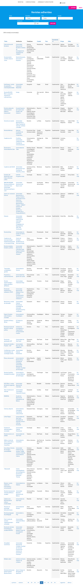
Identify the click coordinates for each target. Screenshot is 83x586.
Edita (69, 41)
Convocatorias (30, 2)
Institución (19, 21)
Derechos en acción (9, 121)
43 (45, 582)
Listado (73, 7)
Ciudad (59, 15)
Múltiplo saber (7, 559)
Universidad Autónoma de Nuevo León (19, 184)
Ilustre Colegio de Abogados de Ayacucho (20, 571)
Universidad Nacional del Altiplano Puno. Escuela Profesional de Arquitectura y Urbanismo (20, 293)
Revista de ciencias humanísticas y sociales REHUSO (9, 528)
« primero (13, 582)
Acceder (62, 3)
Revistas (20, 2)
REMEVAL (6, 396)
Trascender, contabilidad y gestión (7, 270)
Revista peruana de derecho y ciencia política (9, 328)
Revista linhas (7, 232)
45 (51, 582)
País (43, 15)
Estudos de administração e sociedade (8, 429)
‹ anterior (20, 582)
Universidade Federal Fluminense (19, 352)
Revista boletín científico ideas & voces (8, 59)
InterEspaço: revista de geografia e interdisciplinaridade (9, 86)
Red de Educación (20, 57)
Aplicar (52, 23)
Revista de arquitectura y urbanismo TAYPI (8, 290)
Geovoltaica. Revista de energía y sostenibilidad (9, 449)
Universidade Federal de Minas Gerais (20, 521)
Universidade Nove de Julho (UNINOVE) (19, 345)
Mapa (80, 7)
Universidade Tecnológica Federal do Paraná (20, 391)
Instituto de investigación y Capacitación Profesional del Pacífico (20, 330)
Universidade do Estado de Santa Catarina (20, 233)
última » (70, 582)
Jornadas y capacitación (45, 2)
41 (38, 582)
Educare (6, 216)
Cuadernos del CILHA (9, 167)
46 (55, 582)
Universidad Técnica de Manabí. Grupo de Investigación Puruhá (20, 530)
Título (10, 15)
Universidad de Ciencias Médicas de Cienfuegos (20, 374)
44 (48, 582)
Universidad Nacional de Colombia (19, 248)
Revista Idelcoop (8, 130)
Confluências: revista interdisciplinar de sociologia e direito (9, 352)
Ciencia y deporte (8, 408)
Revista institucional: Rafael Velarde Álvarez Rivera (9, 571)
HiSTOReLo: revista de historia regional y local (9, 385)
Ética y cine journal (8, 358)
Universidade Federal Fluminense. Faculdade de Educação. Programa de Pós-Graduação (20, 306)
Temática (27, 15)
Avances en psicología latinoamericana (8, 508)
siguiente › (63, 582)
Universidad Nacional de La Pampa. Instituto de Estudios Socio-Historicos (20, 197)
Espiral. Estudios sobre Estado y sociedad (8, 316)
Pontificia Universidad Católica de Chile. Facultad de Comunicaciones (20, 141)
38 (28, 582)
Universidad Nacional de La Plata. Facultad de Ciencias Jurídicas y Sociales (20, 124)
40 (35, 582)
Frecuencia (36, 21)
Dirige (62, 41)
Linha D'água (7, 416)
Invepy (17, 92)
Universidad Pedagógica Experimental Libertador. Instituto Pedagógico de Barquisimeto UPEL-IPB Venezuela (20, 222)
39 (31, 582)
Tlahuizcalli (7, 469)
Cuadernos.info (8, 138)
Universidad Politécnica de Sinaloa (19, 449)
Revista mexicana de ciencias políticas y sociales (9, 492)
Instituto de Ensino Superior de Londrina (20, 560)
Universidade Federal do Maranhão (19, 86)
